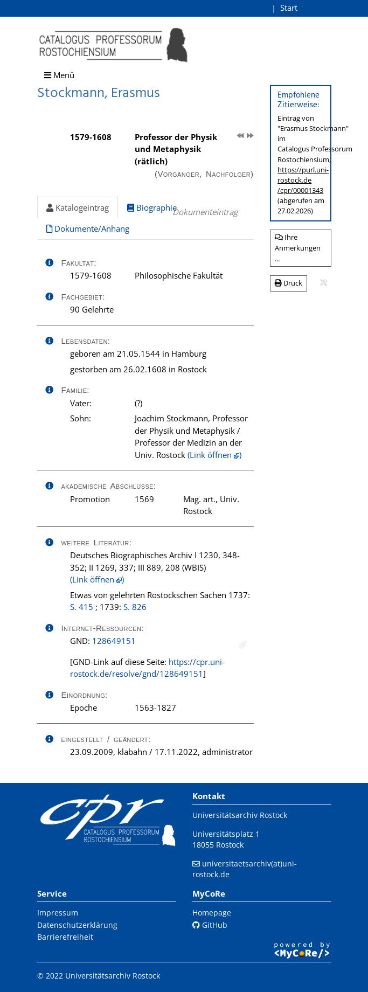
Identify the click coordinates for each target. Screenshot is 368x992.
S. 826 (135, 606)
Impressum (57, 912)
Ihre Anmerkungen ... (298, 247)
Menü (59, 75)
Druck (288, 283)
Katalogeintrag (77, 207)
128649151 (114, 640)
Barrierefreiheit (65, 937)
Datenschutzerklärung (77, 925)
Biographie (152, 207)
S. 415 (81, 606)
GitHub (209, 925)
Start (288, 7)
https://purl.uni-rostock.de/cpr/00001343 (303, 180)
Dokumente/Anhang (87, 228)
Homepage (211, 912)
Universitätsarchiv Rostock (239, 815)
